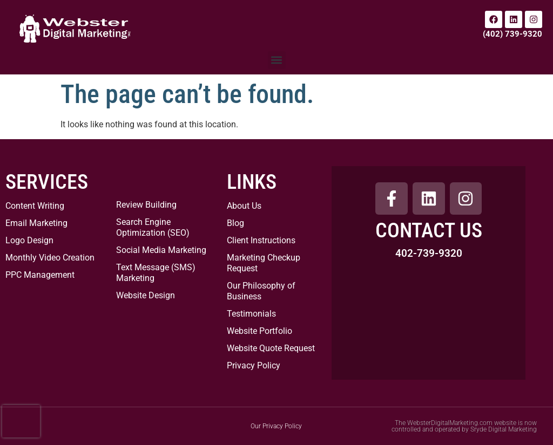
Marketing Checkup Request (263, 262)
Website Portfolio (259, 331)
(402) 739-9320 (512, 34)
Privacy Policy (253, 365)
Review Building (146, 205)
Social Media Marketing (161, 250)
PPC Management (40, 275)
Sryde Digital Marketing (503, 429)
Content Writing (34, 206)
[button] (277, 60)
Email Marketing (36, 223)
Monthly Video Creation (50, 257)
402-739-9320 (428, 253)
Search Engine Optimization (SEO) (153, 227)
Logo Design (29, 240)
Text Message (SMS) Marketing (155, 272)
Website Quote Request (271, 348)
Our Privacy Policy (276, 426)
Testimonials (251, 314)
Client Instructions (261, 240)
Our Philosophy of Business (261, 291)
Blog (235, 223)
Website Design (145, 295)
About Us (244, 206)
